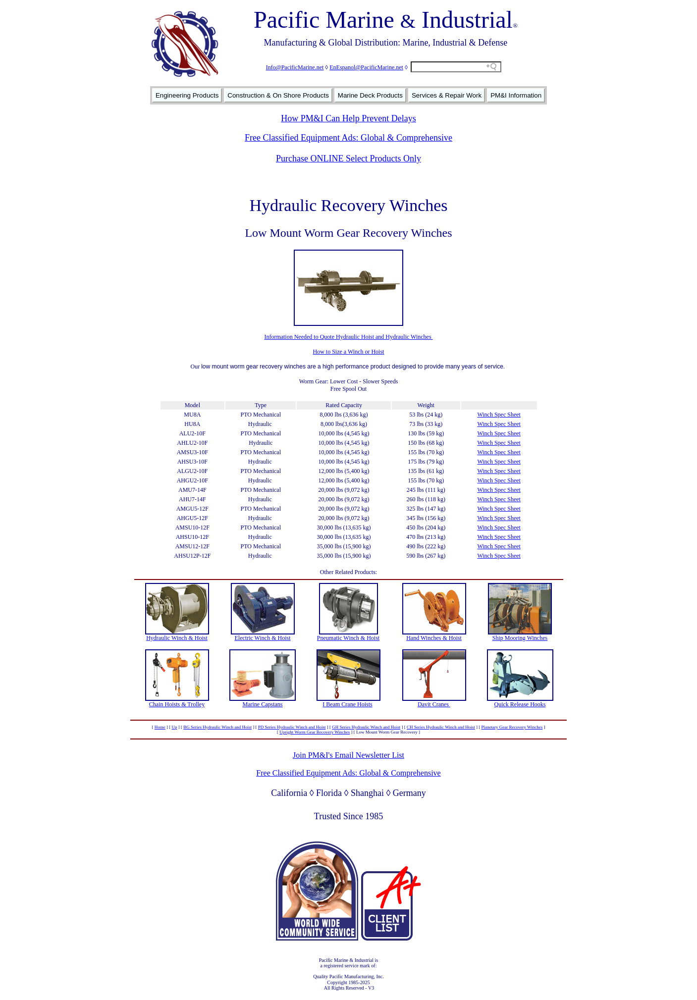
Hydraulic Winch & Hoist (177, 637)
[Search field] (456, 66)
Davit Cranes (434, 704)
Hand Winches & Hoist (434, 637)
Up (174, 727)
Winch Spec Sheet (499, 414)
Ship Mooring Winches (519, 637)
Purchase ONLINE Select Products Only (348, 158)
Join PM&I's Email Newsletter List (348, 755)
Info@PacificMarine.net (295, 67)
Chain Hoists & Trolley (177, 704)
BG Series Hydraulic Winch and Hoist (217, 727)
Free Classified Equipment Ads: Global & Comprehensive (348, 138)
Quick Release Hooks (520, 704)
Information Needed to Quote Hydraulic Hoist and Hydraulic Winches (348, 336)
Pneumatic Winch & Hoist (348, 637)
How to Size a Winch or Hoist (348, 351)
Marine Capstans (263, 704)
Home (160, 727)
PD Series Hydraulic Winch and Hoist (292, 727)
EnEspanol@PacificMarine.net (366, 67)
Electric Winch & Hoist (263, 637)
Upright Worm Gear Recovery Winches (314, 732)
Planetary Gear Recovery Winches (512, 727)
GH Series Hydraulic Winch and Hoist (366, 727)
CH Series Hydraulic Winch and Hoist (441, 727)
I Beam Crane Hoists (347, 704)
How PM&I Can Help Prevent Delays (348, 118)
